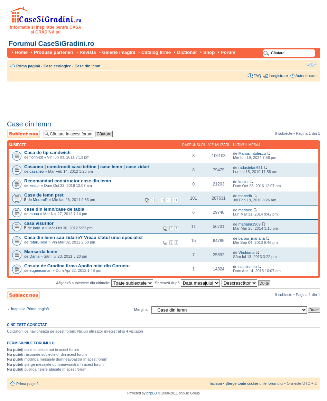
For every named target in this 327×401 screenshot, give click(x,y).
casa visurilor (39, 223)
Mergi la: (141, 309)
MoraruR (40, 200)
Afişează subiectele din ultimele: (104, 283)
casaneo (36, 171)
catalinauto (248, 267)
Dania (34, 256)
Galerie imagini (119, 52)
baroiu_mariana (252, 238)
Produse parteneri (53, 52)
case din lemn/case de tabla (54, 209)
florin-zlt (36, 157)
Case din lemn (88, 66)
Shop (209, 52)
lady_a (38, 228)
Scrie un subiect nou (23, 134)
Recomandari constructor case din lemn (67, 180)
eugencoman (40, 270)
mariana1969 (250, 224)
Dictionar (187, 52)
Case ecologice (57, 66)
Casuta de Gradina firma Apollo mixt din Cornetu (77, 265)
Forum (228, 52)
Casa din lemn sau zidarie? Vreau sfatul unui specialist (83, 237)
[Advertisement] (133, 98)
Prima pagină (28, 66)
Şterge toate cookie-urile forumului (254, 383)
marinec (245, 210)
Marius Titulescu (252, 153)
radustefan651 (251, 167)
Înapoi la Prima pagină (30, 309)
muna (34, 214)
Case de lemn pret (44, 195)
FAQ (257, 76)
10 (168, 200)
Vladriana (246, 252)
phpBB (152, 393)
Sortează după (187, 283)
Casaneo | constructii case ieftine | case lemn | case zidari (86, 166)
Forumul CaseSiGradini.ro (51, 43)
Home (21, 52)
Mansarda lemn (40, 251)
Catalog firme (156, 52)
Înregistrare (278, 76)
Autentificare (306, 76)
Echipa (216, 383)
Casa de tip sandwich (47, 152)
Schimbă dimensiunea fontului (312, 64)
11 (175, 200)
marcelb (245, 196)
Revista (88, 52)
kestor (34, 185)
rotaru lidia (38, 242)
